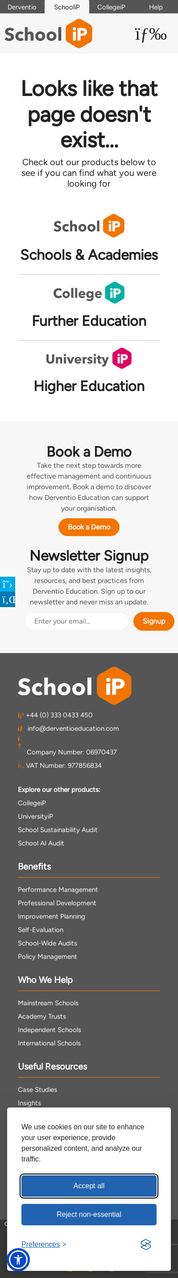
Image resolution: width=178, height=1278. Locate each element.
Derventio (22, 7)
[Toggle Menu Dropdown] (151, 33)
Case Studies (37, 1090)
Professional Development (57, 903)
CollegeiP (111, 7)
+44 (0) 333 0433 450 (55, 715)
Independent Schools (49, 1030)
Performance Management (58, 890)
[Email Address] (77, 621)
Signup (154, 621)
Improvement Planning (51, 916)
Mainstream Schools (48, 1003)
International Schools (49, 1043)
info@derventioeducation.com (68, 728)
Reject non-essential (89, 1214)
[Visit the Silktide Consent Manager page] (146, 1244)
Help (156, 7)
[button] (18, 1259)
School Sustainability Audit (58, 830)
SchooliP (67, 7)
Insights (29, 1103)
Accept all (89, 1186)
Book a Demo (89, 527)
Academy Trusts (42, 1016)
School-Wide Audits (47, 943)
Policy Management (47, 957)
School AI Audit (41, 843)
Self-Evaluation (40, 930)
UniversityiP (35, 816)
